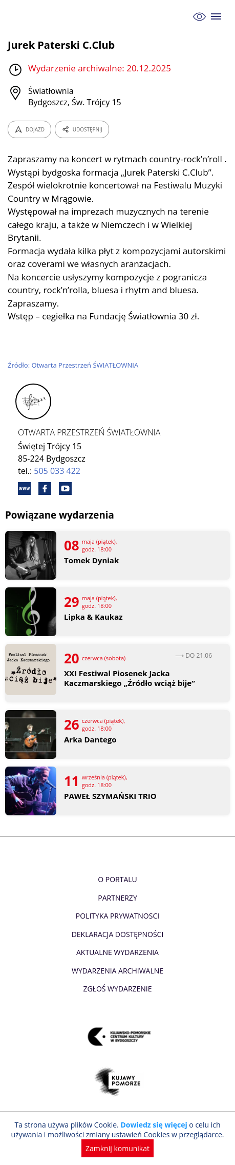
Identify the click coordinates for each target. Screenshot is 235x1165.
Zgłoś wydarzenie (117, 989)
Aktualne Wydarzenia (117, 952)
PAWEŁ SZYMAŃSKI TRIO (110, 796)
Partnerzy (117, 898)
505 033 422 (57, 470)
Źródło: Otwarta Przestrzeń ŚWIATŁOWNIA (73, 365)
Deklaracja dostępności (118, 934)
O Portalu (117, 879)
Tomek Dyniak (91, 560)
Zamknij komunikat (117, 1148)
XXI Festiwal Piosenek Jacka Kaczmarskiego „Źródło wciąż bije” (129, 679)
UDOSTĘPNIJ (81, 129)
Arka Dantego (90, 739)
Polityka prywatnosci (117, 916)
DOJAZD (29, 129)
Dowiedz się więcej (153, 1125)
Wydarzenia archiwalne (117, 971)
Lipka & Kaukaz (93, 617)
